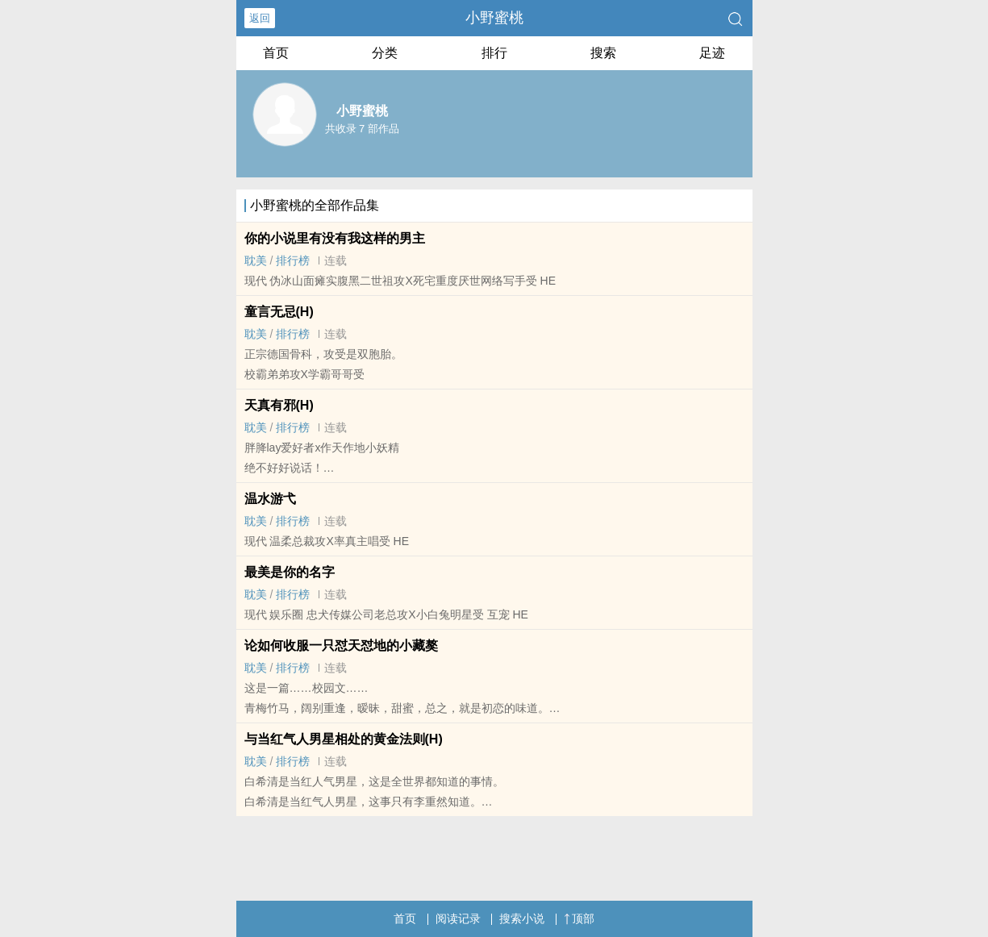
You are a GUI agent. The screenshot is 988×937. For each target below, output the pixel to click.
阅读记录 (458, 918)
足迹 (712, 53)
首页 (276, 53)
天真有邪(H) (279, 405)
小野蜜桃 (494, 18)
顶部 (579, 918)
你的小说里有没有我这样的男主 (334, 238)
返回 (259, 18)
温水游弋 (270, 499)
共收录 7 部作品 (362, 129)
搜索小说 (521, 918)
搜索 (603, 53)
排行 (494, 53)
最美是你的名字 (289, 572)
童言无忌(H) (279, 312)
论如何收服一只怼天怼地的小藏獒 (341, 645)
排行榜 (293, 260)
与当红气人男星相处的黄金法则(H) (343, 739)
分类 (385, 53)
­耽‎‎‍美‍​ (255, 260)
